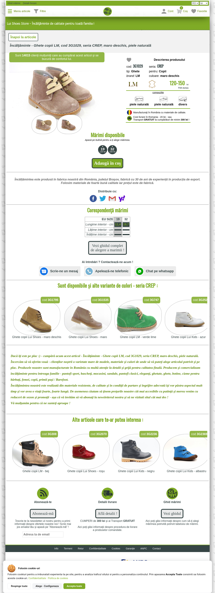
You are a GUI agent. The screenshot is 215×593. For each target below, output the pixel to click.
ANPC (143, 548)
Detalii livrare (29, 3)
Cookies (116, 548)
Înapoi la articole (23, 37)
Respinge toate (19, 586)
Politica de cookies (58, 578)
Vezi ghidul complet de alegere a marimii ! (107, 248)
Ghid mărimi (13, 3)
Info (56, 548)
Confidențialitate (97, 548)
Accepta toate (74, 586)
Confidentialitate (37, 578)
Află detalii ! (107, 513)
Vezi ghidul (172, 513)
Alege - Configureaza (47, 586)
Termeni (68, 548)
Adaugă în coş (107, 163)
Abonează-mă (43, 513)
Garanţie (130, 548)
